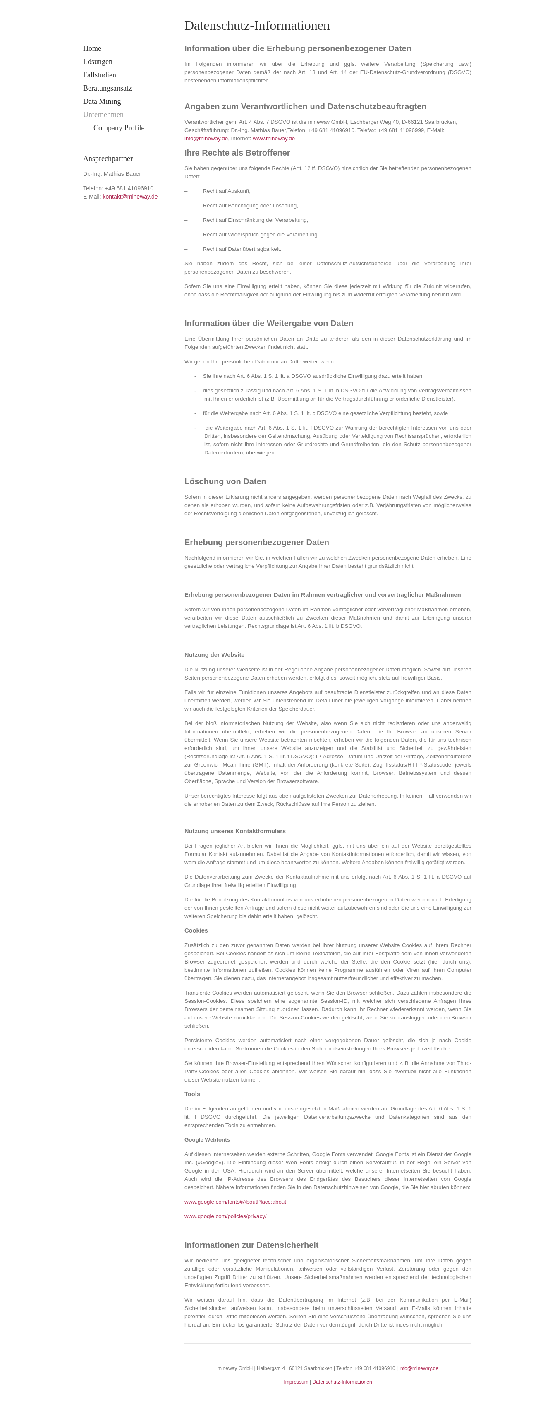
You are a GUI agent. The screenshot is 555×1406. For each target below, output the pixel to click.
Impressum (296, 1382)
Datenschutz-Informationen (342, 1382)
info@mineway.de (418, 1368)
